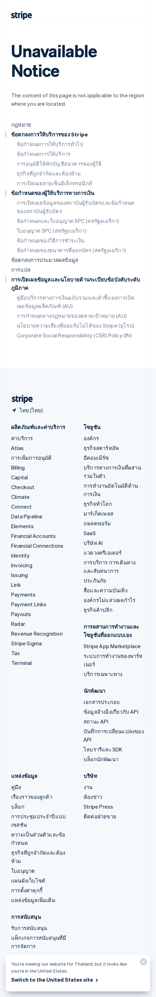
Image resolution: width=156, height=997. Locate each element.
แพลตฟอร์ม (97, 523)
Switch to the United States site (55, 979)
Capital (19, 477)
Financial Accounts (33, 535)
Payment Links (29, 604)
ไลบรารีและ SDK (103, 749)
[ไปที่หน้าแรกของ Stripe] (19, 399)
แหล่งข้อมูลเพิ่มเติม (33, 900)
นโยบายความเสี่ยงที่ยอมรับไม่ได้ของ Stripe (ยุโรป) (75, 325)
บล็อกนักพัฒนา (101, 759)
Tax (15, 653)
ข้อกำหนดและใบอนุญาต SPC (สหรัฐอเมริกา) (68, 220)
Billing (18, 467)
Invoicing (21, 565)
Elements (22, 526)
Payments (23, 594)
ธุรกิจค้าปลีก (98, 609)
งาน (88, 787)
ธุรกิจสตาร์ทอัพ (101, 447)
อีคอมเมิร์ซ (96, 457)
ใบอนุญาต (23, 870)
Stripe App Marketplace (112, 646)
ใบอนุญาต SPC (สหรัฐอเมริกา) (51, 230)
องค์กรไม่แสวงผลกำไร (109, 600)
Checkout (23, 486)
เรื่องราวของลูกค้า (31, 796)
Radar (18, 623)
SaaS (90, 533)
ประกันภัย (95, 580)
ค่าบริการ (22, 438)
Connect (21, 506)
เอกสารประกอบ (102, 701)
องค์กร (91, 438)
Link (16, 584)
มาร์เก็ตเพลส (98, 513)
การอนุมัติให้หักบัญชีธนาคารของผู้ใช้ (59, 163)
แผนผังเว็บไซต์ (28, 880)
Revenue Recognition (37, 633)
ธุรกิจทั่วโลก (98, 503)
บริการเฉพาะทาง (103, 673)
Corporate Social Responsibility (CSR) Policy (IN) (74, 335)
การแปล (20, 269)
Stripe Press (98, 806)
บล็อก (17, 806)
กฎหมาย (21, 124)
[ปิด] (142, 963)
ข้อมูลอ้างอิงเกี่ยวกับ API (111, 711)
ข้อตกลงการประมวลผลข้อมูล (44, 259)
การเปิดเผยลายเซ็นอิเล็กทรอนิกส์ (54, 183)
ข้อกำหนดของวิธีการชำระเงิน (50, 240)
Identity (20, 555)
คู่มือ (16, 787)
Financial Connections (37, 545)
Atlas (17, 447)
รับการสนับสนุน (29, 927)
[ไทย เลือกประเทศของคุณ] (27, 410)
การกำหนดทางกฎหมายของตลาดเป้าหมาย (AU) (72, 315)
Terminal (21, 662)
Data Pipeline (27, 516)
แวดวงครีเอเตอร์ (103, 552)
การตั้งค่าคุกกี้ (26, 890)
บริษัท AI (93, 542)
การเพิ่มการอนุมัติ (31, 457)
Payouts (21, 613)
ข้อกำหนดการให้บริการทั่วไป (50, 144)
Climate (20, 496)
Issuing (19, 574)
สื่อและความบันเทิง (105, 590)
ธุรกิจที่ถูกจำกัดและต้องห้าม (49, 173)
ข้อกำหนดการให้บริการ (43, 153)
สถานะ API (96, 721)
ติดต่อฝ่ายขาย (100, 816)
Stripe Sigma (26, 643)
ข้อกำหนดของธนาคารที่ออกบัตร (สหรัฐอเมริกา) (71, 250)
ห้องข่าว (93, 796)
